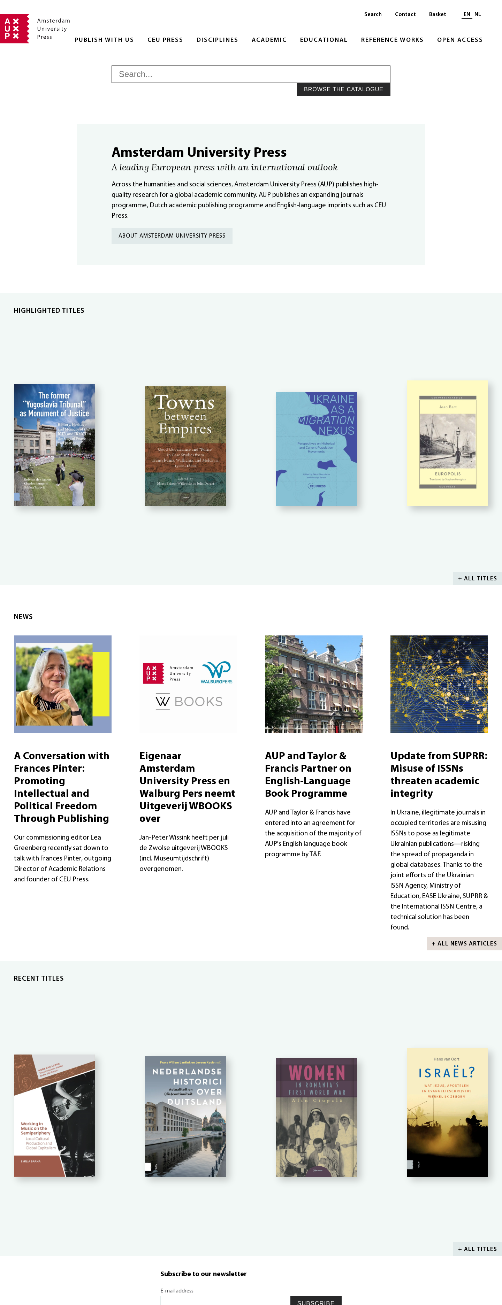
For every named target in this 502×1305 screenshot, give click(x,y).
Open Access (460, 40)
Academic (269, 40)
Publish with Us (104, 40)
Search (373, 14)
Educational (324, 40)
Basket (437, 14)
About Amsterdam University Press (172, 236)
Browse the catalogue (343, 89)
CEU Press (165, 40)
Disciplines (217, 40)
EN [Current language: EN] (467, 14)
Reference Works (392, 40)
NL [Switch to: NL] (477, 14)
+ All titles (477, 579)
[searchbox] (251, 74)
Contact (405, 14)
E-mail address (176, 1291)
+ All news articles (464, 944)
